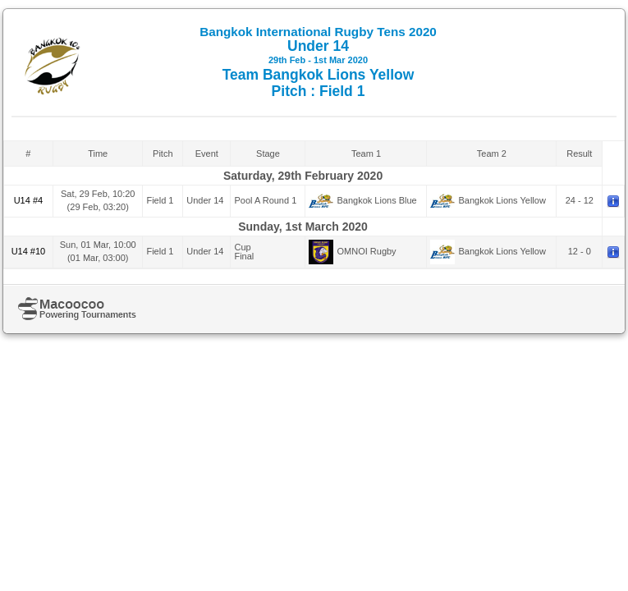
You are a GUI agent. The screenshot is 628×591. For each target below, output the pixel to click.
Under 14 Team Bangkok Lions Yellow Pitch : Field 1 (318, 62)
